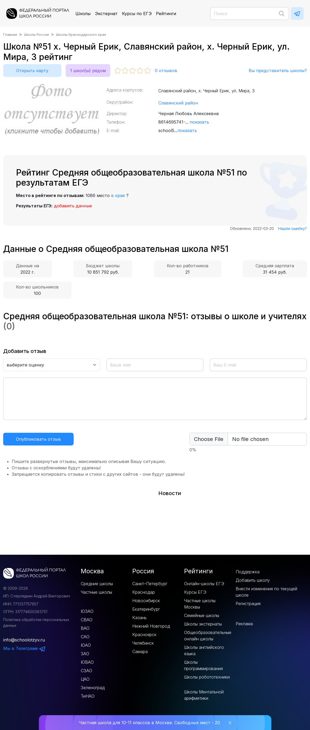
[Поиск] (249, 13)
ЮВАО (87, 662)
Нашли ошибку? (292, 228)
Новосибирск (146, 600)
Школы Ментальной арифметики (204, 695)
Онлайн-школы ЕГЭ (204, 583)
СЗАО (86, 670)
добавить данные (73, 205)
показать (199, 122)
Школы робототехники (207, 677)
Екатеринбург (146, 609)
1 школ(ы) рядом (88, 70)
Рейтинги (166, 13)
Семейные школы (201, 615)
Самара (140, 651)
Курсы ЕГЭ (195, 592)
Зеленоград (93, 687)
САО (85, 636)
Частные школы (96, 592)
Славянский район (178, 103)
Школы (83, 13)
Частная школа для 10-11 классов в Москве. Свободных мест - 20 (149, 722)
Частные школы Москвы (199, 604)
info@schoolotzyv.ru (24, 639)
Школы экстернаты (203, 624)
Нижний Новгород (151, 626)
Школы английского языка (204, 650)
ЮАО (86, 645)
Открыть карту (32, 70)
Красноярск (144, 634)
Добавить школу (253, 580)
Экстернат (106, 13)
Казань (139, 617)
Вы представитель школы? (278, 70)
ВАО (85, 628)
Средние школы (97, 583)
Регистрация (248, 603)
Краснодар (143, 592)
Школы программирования (203, 665)
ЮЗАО (87, 611)
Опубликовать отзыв (38, 439)
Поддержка (248, 571)
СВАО (86, 619)
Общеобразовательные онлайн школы (207, 635)
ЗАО (85, 653)
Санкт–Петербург (149, 583)
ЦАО (85, 679)
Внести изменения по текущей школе (266, 592)
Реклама (244, 623)
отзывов (166, 70)
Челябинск (143, 643)
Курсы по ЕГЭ (137, 13)
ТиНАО (88, 696)
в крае (118, 195)
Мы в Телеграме (24, 648)
